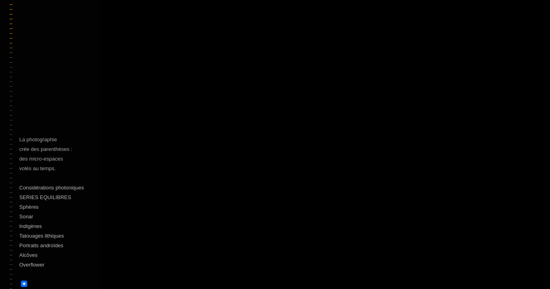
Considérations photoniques (51, 188)
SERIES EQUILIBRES (45, 197)
